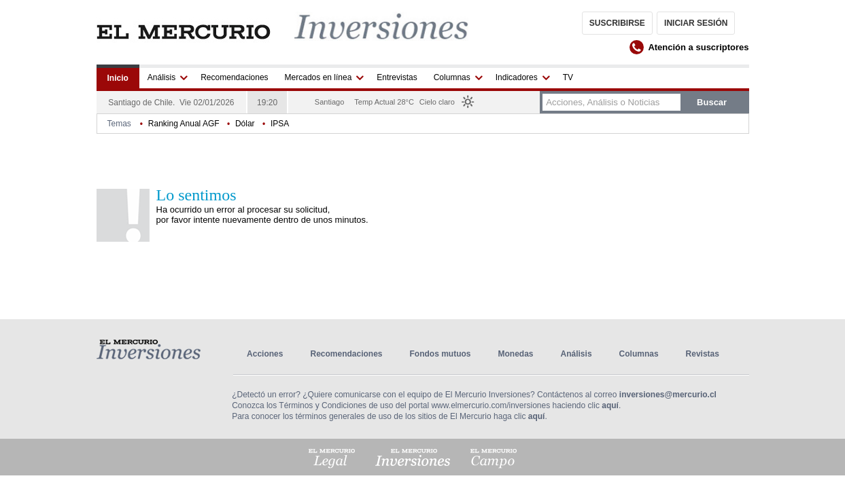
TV (568, 77)
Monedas (516, 354)
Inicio (117, 78)
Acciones (265, 354)
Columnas (452, 77)
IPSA (280, 123)
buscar (712, 102)
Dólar (245, 123)
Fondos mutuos (440, 354)
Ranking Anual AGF (184, 123)
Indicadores (517, 77)
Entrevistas (397, 77)
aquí (610, 405)
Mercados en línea (318, 77)
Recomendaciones (234, 77)
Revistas (702, 354)
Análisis (161, 77)
